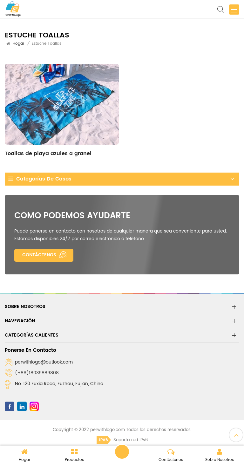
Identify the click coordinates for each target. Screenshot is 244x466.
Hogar (18, 44)
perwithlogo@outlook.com (44, 362)
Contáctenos (39, 255)
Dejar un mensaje (122, 452)
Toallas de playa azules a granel (48, 153)
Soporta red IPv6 (122, 440)
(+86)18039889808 (37, 373)
